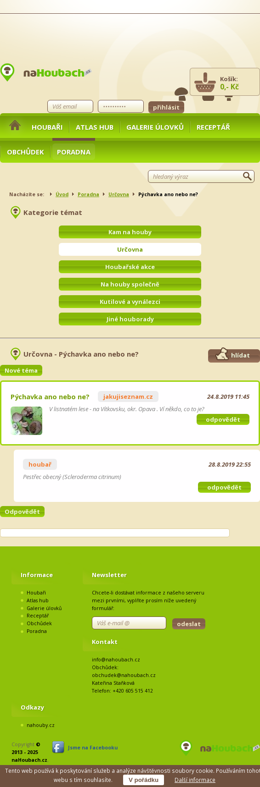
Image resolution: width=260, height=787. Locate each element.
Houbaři (47, 127)
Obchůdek (25, 151)
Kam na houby (130, 232)
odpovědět (223, 419)
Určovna (118, 194)
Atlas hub (94, 127)
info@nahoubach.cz (116, 659)
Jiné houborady (130, 319)
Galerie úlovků (155, 127)
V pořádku (143, 779)
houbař (39, 464)
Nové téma (21, 370)
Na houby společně (130, 284)
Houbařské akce (130, 267)
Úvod (62, 194)
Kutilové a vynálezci (130, 301)
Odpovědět (22, 511)
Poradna (73, 151)
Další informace (195, 779)
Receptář (213, 127)
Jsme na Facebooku (93, 747)
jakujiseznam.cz (128, 396)
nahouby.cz (41, 725)
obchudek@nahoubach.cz (124, 675)
